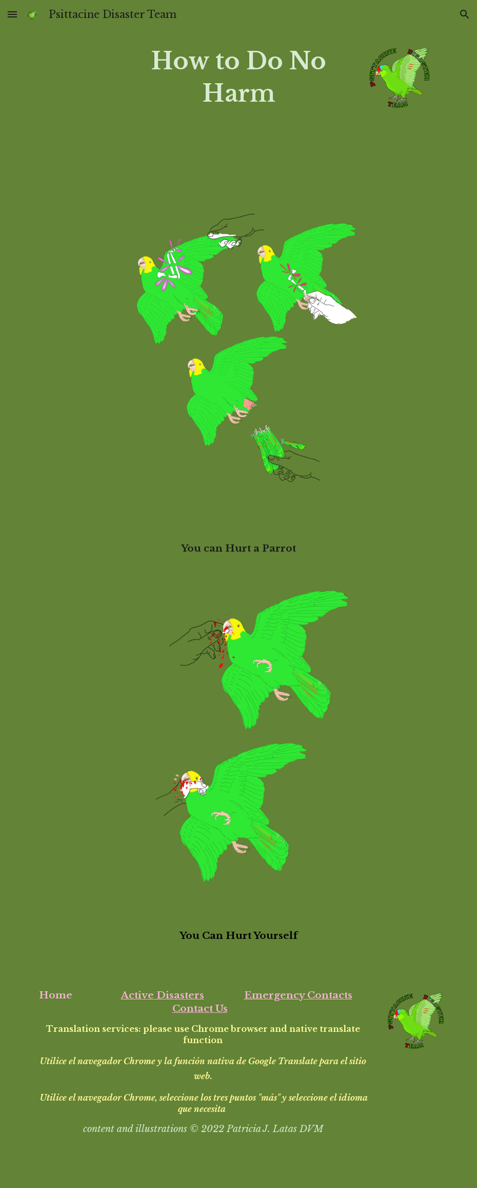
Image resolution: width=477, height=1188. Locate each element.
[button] (12, 14)
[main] (238, 77)
